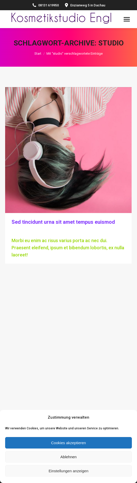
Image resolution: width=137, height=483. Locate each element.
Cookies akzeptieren (68, 443)
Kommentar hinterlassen (98, 231)
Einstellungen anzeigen (68, 471)
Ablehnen (68, 457)
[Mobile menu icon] (127, 19)
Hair (15, 231)
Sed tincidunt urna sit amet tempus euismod (63, 222)
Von (34, 231)
